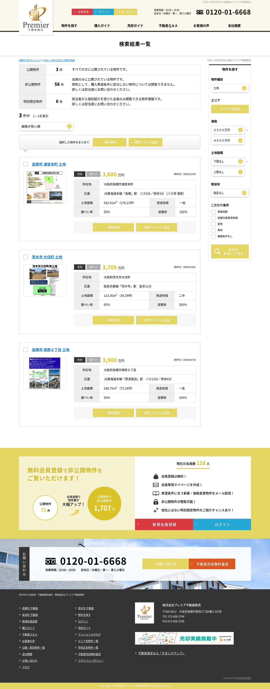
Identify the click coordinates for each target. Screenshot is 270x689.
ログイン (83, 621)
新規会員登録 (29, 621)
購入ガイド (28, 628)
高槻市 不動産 (30, 608)
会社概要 (27, 654)
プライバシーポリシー (90, 661)
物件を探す (84, 615)
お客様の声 (28, 641)
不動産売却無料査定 (89, 654)
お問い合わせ (29, 661)
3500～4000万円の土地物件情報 (59, 60)
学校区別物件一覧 (88, 647)
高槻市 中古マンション (29, 60)
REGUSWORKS (244, 677)
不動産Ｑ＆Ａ (29, 634)
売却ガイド (84, 628)
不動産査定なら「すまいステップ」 (161, 653)
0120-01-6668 (228, 12)
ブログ (26, 667)
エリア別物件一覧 (88, 641)
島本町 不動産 (30, 615)
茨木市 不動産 (86, 608)
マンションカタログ (89, 634)
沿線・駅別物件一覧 (33, 647)
